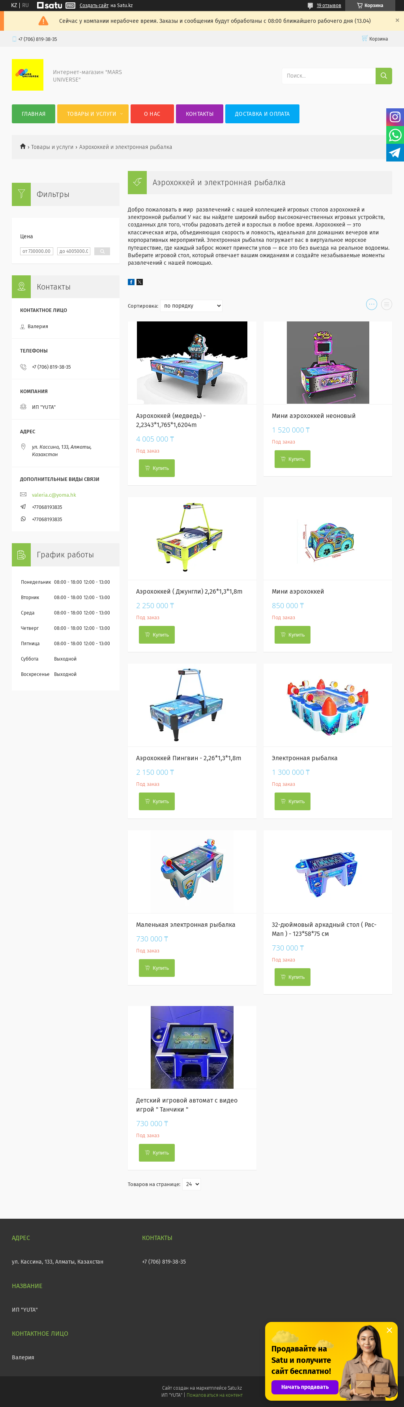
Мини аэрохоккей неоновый (314, 416)
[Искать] (384, 76)
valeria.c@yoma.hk (54, 495)
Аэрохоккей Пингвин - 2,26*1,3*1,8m (188, 758)
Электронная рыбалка (305, 758)
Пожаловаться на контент (214, 1395)
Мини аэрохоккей (298, 591)
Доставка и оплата (262, 114)
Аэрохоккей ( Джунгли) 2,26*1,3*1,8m (189, 591)
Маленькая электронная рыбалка (186, 924)
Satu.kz (235, 1388)
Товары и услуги (92, 114)
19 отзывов (329, 5)
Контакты (199, 114)
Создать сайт (94, 5)
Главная (33, 114)
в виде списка (386, 306)
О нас (152, 114)
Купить (161, 468)
